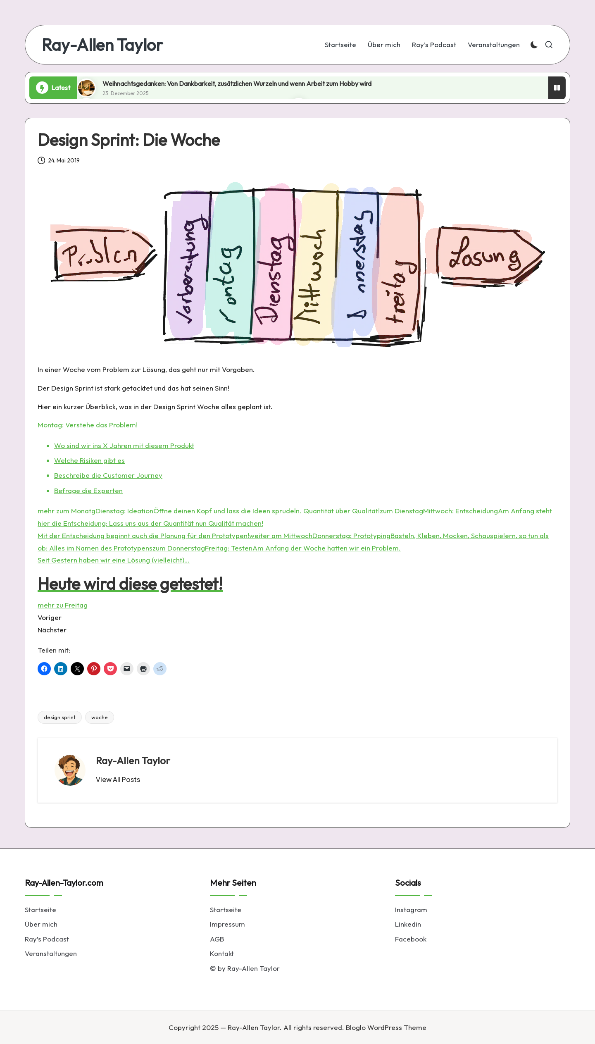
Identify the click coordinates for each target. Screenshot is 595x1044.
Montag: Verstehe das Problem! (88, 424)
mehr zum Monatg (66, 510)
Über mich (41, 924)
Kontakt (222, 953)
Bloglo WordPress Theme (386, 1027)
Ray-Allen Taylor (102, 45)
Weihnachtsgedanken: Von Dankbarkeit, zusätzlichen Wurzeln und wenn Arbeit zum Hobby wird (236, 83)
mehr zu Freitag (63, 605)
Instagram (411, 909)
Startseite (40, 909)
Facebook (410, 938)
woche (99, 717)
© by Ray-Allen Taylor (245, 968)
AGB (217, 938)
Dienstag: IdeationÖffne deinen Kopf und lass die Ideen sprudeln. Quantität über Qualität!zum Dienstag (259, 510)
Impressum (227, 924)
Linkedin (408, 924)
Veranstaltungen (51, 953)
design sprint (60, 717)
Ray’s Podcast (47, 938)
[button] (118, 779)
